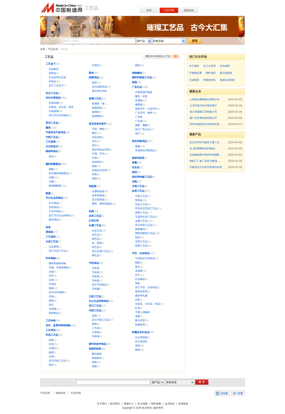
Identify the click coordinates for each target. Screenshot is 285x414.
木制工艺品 (138, 186)
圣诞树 (138, 270)
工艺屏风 (51, 330)
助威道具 (140, 324)
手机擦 (95, 288)
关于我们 (102, 403)
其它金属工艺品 (100, 251)
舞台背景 (140, 320)
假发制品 (54, 313)
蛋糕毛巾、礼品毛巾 (146, 108)
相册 (94, 366)
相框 (137, 65)
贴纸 (134, 172)
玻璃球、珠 (98, 103)
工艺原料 (51, 236)
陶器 (48, 193)
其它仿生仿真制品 (59, 115)
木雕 (51, 181)
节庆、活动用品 (140, 253)
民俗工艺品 (52, 334)
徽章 (48, 127)
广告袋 (138, 121)
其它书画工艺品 (100, 319)
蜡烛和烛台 (52, 151)
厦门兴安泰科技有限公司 (203, 118)
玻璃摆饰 (97, 116)
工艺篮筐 (51, 141)
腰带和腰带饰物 (57, 263)
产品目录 (53, 49)
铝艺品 (95, 234)
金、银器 (97, 243)
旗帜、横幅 (141, 125)
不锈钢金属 (195, 72)
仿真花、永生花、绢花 (61, 107)
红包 (137, 308)
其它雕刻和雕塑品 (59, 173)
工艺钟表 (51, 320)
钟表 (48, 227)
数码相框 (97, 353)
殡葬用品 (94, 77)
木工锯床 (194, 65)
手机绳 (95, 276)
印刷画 (95, 336)
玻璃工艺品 (95, 98)
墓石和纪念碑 (99, 90)
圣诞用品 (54, 207)
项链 (51, 288)
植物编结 (137, 72)
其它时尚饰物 (56, 292)
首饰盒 (52, 81)
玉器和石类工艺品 (145, 216)
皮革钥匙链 (98, 195)
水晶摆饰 (54, 246)
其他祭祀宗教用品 (145, 150)
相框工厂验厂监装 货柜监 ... (205, 160)
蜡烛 (137, 262)
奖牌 (137, 349)
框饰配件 (97, 358)
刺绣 (51, 340)
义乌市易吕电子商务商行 (203, 105)
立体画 (95, 332)
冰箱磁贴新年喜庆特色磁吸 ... (206, 154)
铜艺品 (95, 238)
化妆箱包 (54, 69)
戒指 (51, 300)
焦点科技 (147, 407)
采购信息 (60, 392)
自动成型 (225, 65)
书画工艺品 (95, 310)
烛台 (51, 156)
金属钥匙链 (98, 191)
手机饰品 (94, 263)
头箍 (51, 271)
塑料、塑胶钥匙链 (102, 203)
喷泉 (91, 72)
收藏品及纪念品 (140, 332)
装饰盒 (52, 73)
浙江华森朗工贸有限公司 (203, 111)
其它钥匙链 (98, 199)
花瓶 (134, 181)
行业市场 (76, 392)
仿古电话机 (141, 341)
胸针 (94, 133)
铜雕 (51, 169)
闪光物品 (140, 279)
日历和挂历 (52, 146)
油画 (94, 315)
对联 (137, 299)
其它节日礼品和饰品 (60, 215)
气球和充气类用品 (55, 132)
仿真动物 (54, 102)
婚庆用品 (54, 219)
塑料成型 (211, 72)
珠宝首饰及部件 (97, 123)
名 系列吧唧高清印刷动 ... (204, 148)
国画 (94, 323)
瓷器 (134, 82)
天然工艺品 (95, 296)
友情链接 (183, 403)
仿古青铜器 (141, 337)
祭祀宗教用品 (139, 141)
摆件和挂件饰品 (97, 344)
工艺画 (95, 328)
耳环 (51, 275)
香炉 (51, 364)
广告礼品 (137, 87)
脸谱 (51, 352)
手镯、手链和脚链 (59, 267)
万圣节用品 (55, 211)
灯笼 (51, 344)
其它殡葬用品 (99, 86)
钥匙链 (92, 186)
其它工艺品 (95, 305)
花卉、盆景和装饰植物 (58, 325)
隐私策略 (156, 403)
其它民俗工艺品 (57, 360)
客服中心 (129, 403)
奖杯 (137, 345)
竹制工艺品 (52, 137)
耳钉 (94, 145)
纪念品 (135, 167)
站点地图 (142, 403)
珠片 (51, 304)
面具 (137, 283)
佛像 (137, 146)
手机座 (95, 272)
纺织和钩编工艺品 (142, 176)
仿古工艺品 (52, 93)
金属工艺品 (95, 225)
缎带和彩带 (138, 158)
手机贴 (95, 280)
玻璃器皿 (97, 107)
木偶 (51, 356)
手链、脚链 (98, 128)
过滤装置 (194, 80)
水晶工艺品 (52, 241)
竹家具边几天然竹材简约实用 (206, 167)
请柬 (137, 316)
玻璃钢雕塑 (55, 185)
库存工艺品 (52, 122)
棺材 (94, 82)
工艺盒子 (51, 63)
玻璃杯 (95, 112)
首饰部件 (97, 162)
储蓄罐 (138, 104)
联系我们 (115, 403)
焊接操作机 (209, 80)
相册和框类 (95, 348)
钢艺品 (95, 255)
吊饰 (51, 296)
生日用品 (54, 203)
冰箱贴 (138, 100)
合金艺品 (97, 230)
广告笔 (138, 116)
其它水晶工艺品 (57, 250)
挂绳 (91, 211)
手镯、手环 (98, 153)
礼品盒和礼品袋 (57, 77)
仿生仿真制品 (53, 97)
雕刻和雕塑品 (53, 164)
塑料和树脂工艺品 (142, 77)
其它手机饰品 (99, 284)
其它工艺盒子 (56, 85)
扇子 (137, 133)
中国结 (95, 65)
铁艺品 (95, 247)
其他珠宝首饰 (99, 170)
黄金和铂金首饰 (100, 149)
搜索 (195, 40)
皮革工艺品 (95, 215)
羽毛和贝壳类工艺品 (146, 208)
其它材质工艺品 (143, 225)
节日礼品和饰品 (54, 197)
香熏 (134, 162)
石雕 (51, 177)
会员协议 (170, 403)
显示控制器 (226, 72)
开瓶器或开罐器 (143, 92)
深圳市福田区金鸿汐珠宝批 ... (206, 124)
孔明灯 (52, 348)
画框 (94, 362)
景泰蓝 (49, 232)
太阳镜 (52, 308)
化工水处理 (209, 65)
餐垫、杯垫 (141, 96)
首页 (42, 49)
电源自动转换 (227, 80)
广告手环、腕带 (143, 112)
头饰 (51, 279)
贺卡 (137, 275)
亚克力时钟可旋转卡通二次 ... (206, 142)
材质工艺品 (138, 190)
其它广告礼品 (142, 129)
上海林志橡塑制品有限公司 (204, 99)
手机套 (95, 268)
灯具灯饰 (94, 220)
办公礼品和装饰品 (99, 301)
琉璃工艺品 (141, 245)
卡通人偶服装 (142, 312)
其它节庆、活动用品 (146, 287)
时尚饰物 (51, 258)
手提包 (52, 284)
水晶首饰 (97, 137)
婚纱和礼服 (141, 295)
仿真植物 (54, 111)
